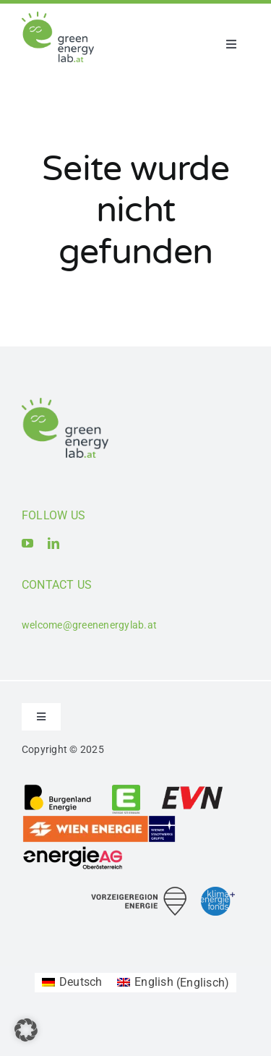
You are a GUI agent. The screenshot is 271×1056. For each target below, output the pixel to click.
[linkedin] (53, 543)
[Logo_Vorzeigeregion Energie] (138, 892)
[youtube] (27, 543)
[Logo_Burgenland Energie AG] (58, 789)
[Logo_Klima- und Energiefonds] (218, 892)
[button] (26, 1030)
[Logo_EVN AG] (192, 789)
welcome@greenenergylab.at (89, 625)
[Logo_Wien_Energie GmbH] (99, 820)
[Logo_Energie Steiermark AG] (126, 789)
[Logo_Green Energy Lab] (58, 17)
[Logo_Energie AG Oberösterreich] (73, 849)
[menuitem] (72, 983)
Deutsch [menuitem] (81, 982)
